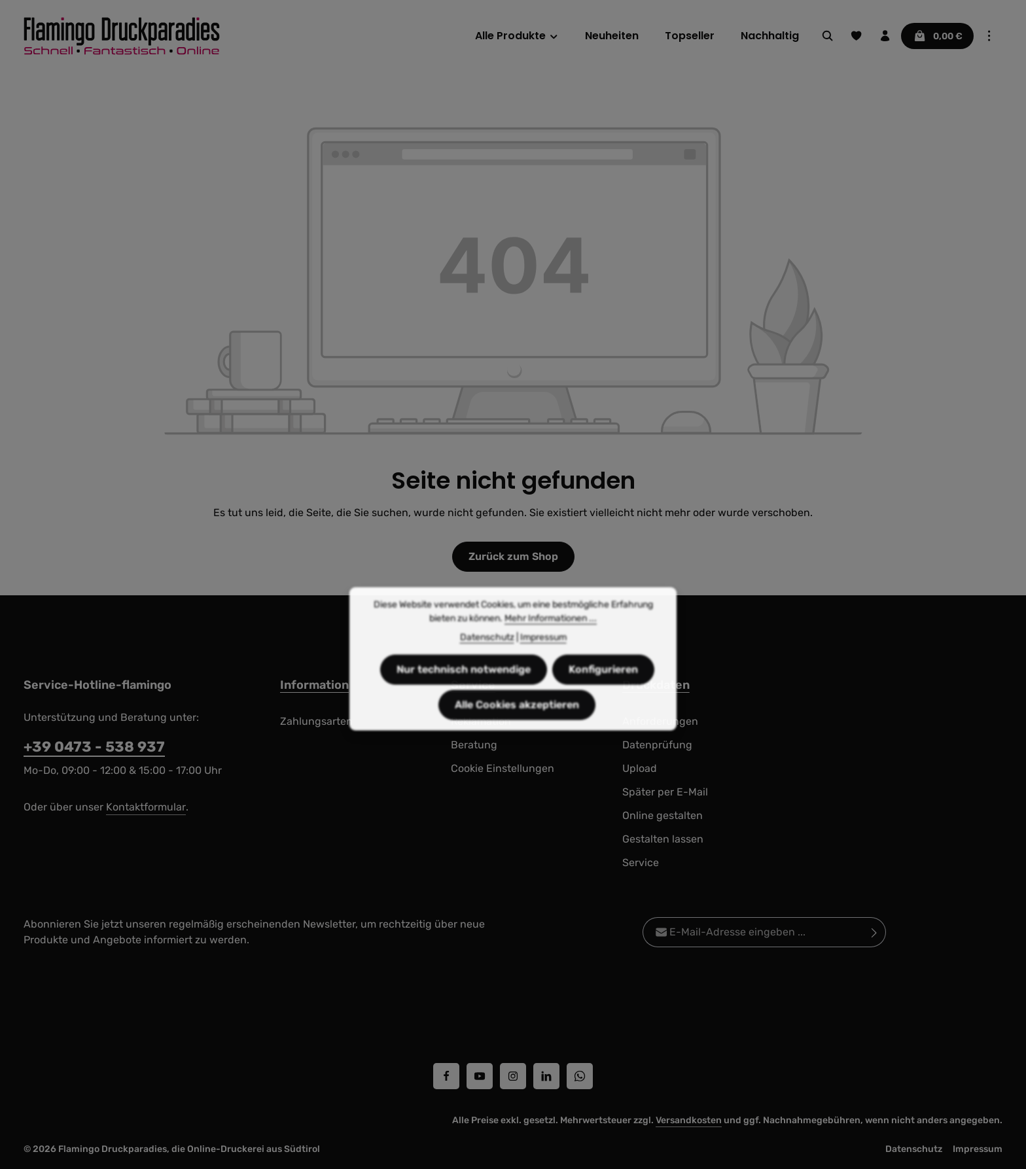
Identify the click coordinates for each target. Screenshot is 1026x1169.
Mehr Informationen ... (550, 638)
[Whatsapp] (580, 1076)
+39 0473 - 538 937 (94, 747)
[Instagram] (513, 1076)
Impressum (977, 1149)
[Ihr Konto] (885, 36)
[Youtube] (480, 1076)
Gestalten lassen (662, 839)
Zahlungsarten (316, 721)
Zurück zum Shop (513, 556)
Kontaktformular (146, 807)
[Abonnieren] (874, 932)
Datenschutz (913, 1149)
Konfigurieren (603, 689)
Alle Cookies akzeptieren (517, 724)
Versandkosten (689, 1120)
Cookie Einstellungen (502, 768)
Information (314, 685)
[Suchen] (828, 36)
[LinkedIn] (546, 1076)
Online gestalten (662, 815)
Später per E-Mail (665, 792)
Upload (639, 768)
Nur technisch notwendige (464, 689)
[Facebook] (446, 1076)
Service (640, 862)
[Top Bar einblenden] (989, 36)
